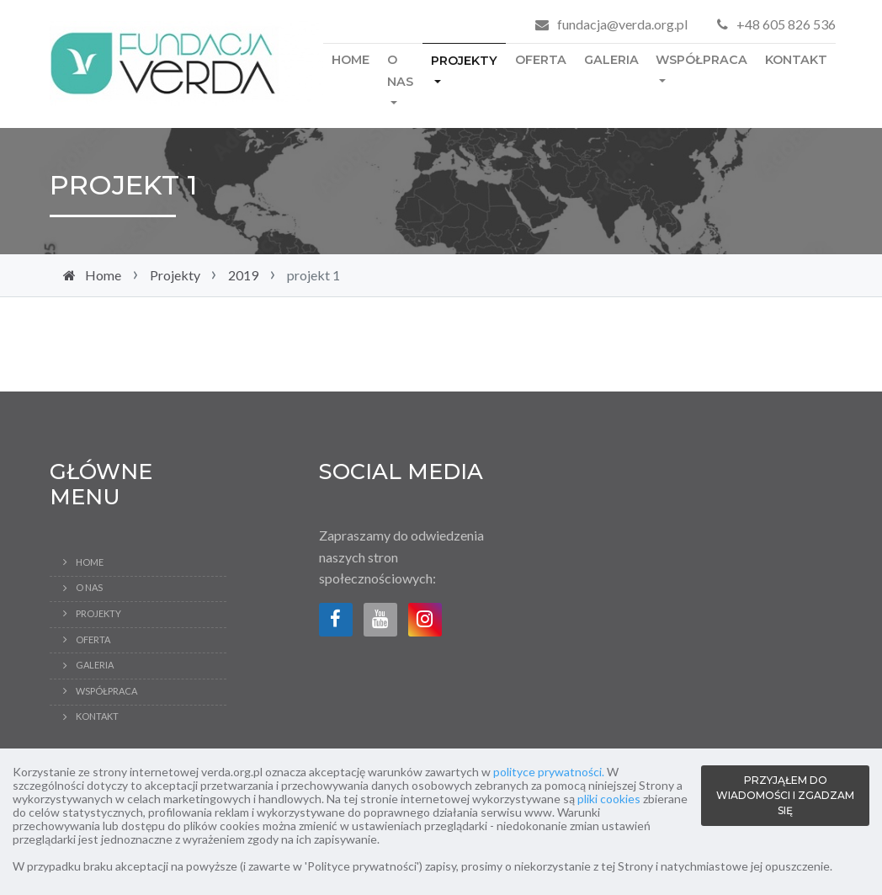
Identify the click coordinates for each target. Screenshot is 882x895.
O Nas (400, 70)
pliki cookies (608, 798)
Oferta (540, 59)
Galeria (611, 59)
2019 (243, 275)
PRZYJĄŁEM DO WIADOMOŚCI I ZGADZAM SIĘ (785, 795)
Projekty (464, 60)
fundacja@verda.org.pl (622, 24)
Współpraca (701, 59)
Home (350, 59)
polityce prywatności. (548, 771)
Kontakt (796, 59)
